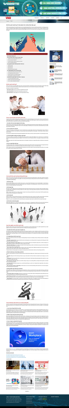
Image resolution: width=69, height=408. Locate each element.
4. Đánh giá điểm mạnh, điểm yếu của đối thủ (14, 75)
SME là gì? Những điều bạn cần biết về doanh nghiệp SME (16, 356)
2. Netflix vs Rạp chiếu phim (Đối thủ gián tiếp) (14, 79)
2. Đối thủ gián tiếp (10, 66)
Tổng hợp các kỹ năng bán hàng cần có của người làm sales (41, 386)
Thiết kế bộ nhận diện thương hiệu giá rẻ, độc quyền (15, 354)
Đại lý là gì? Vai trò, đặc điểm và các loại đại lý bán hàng (12, 370)
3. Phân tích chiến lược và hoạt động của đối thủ (14, 74)
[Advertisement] (56, 37)
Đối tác (47, 17)
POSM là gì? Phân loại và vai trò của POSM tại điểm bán (41, 370)
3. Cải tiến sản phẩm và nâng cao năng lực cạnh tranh (15, 61)
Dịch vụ (42, 17)
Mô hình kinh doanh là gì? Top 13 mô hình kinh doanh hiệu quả (16, 357)
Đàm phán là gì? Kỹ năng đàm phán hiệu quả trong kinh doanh (27, 370)
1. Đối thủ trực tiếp (10, 65)
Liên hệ (57, 17)
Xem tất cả (27, 391)
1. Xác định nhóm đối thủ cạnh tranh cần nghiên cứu (15, 71)
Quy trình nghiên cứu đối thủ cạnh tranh (14, 70)
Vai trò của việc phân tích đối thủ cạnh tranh (15, 57)
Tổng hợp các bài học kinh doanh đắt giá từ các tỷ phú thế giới (27, 386)
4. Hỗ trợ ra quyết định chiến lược (12, 62)
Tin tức (52, 17)
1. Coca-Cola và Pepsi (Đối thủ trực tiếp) (13, 78)
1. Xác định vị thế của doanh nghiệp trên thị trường (14, 58)
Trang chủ (36, 17)
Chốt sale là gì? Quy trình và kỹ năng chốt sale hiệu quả (12, 386)
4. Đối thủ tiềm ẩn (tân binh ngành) (12, 69)
